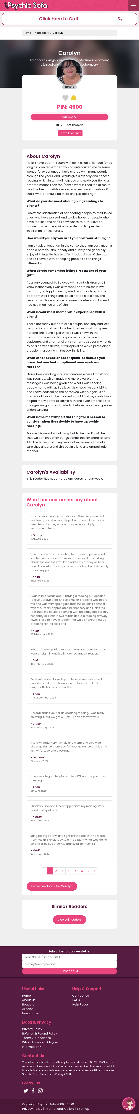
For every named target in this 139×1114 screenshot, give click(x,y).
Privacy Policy (32, 1029)
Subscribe (69, 971)
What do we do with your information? (40, 1044)
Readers (28, 1004)
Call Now (69, 116)
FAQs (76, 1000)
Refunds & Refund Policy (39, 1033)
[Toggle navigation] (133, 5)
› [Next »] (94, 871)
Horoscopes (31, 1013)
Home (27, 32)
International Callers (60, 1109)
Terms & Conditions (36, 1038)
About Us (28, 1000)
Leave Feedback (70, 133)
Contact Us (80, 995)
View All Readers (70, 920)
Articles (27, 1009)
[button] (69, 19)
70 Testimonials (69, 125)
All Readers (42, 32)
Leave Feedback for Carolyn (51, 886)
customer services (59, 1070)
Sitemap (83, 1109)
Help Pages (80, 1004)
